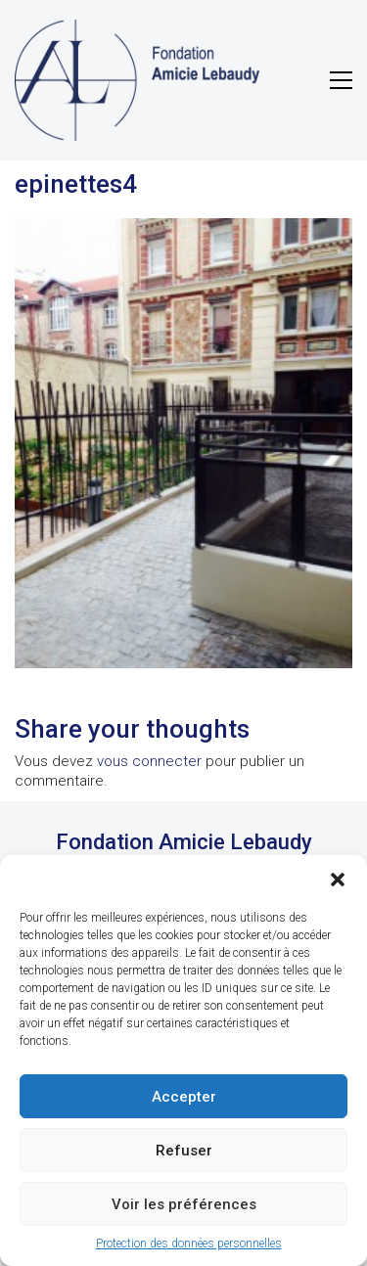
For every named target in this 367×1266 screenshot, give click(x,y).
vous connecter (149, 761)
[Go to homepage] (137, 80)
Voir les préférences (184, 1204)
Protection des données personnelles (189, 1243)
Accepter (184, 1097)
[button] (337, 879)
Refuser (184, 1150)
